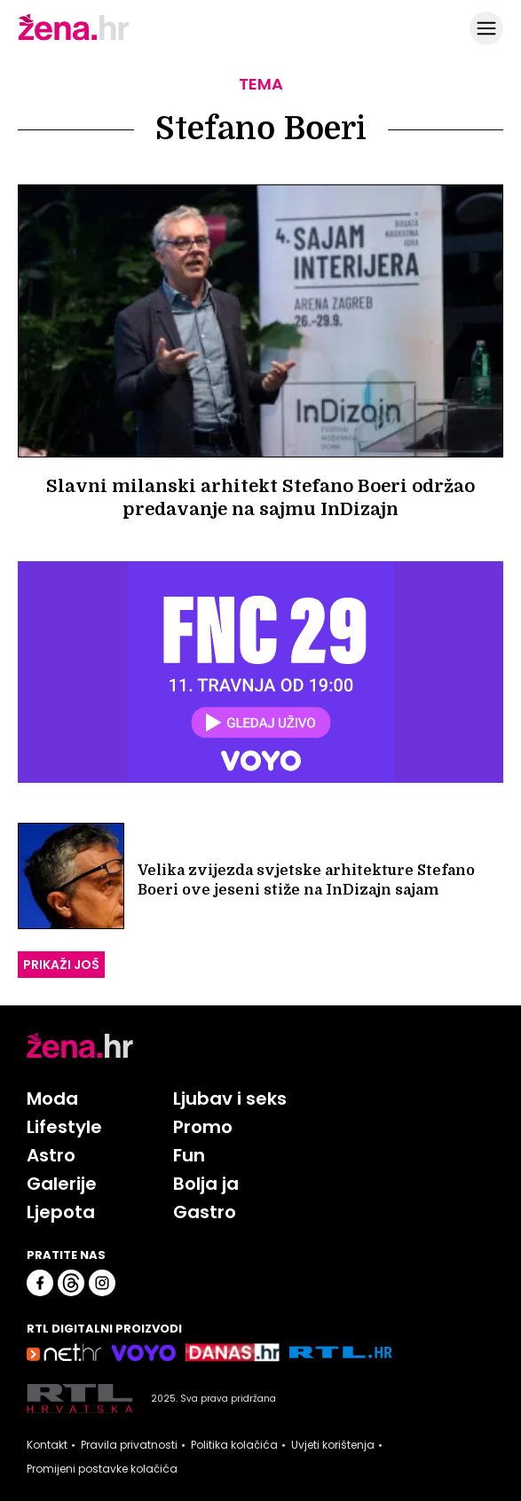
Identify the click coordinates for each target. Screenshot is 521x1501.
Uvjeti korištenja (333, 1445)
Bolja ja (206, 1183)
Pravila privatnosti (129, 1445)
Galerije (62, 1183)
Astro (51, 1155)
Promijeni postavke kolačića (102, 1469)
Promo (203, 1126)
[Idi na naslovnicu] (74, 38)
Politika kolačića (234, 1445)
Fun (189, 1155)
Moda (52, 1098)
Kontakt (47, 1445)
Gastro (204, 1212)
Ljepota (61, 1212)
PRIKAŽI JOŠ (61, 964)
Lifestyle (64, 1126)
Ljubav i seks (230, 1098)
